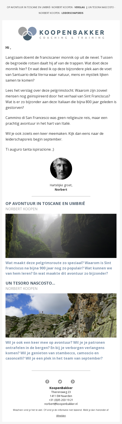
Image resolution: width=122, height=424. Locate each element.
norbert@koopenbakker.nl (61, 404)
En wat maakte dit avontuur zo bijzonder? (71, 273)
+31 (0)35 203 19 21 (61, 400)
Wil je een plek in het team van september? (64, 358)
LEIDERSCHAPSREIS (72, 13)
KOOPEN (56, 13)
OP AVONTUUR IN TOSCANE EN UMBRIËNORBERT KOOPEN (40, 7)
